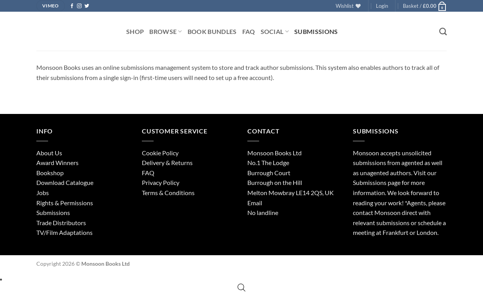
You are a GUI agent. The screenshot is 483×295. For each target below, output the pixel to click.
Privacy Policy (160, 182)
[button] (382, 6)
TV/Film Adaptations (64, 232)
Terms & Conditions (168, 192)
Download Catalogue (64, 182)
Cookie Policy (160, 152)
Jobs (42, 192)
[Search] (443, 31)
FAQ (248, 31)
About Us (49, 152)
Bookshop (50, 172)
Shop (135, 31)
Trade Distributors (61, 222)
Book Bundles (212, 31)
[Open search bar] (241, 287)
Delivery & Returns (167, 162)
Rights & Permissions (64, 202)
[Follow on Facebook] (72, 6)
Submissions (316, 31)
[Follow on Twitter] (86, 6)
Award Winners (57, 162)
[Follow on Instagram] (79, 6)
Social (275, 31)
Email (254, 202)
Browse (165, 31)
